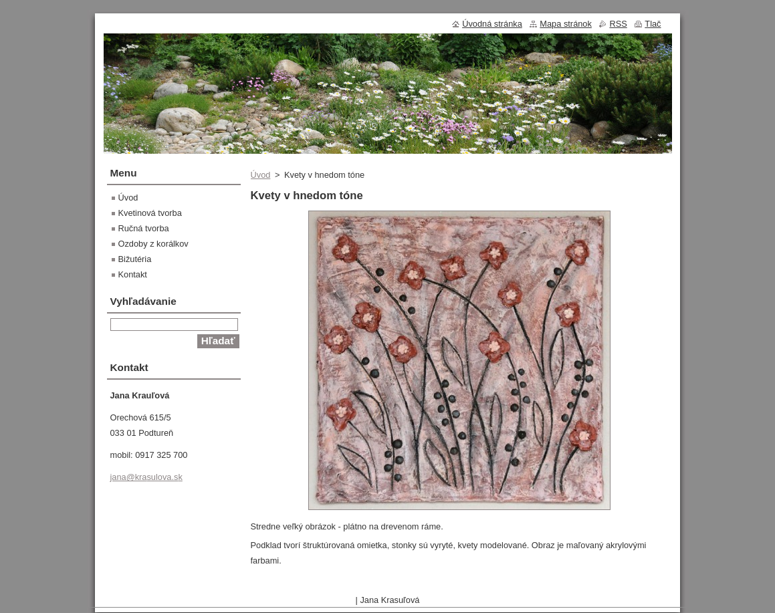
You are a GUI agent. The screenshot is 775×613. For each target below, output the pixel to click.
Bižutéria (135, 259)
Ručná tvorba (143, 228)
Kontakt (132, 274)
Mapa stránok (566, 24)
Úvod (261, 175)
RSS (618, 24)
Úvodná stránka (492, 24)
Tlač (653, 24)
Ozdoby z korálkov (153, 244)
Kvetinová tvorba (150, 213)
